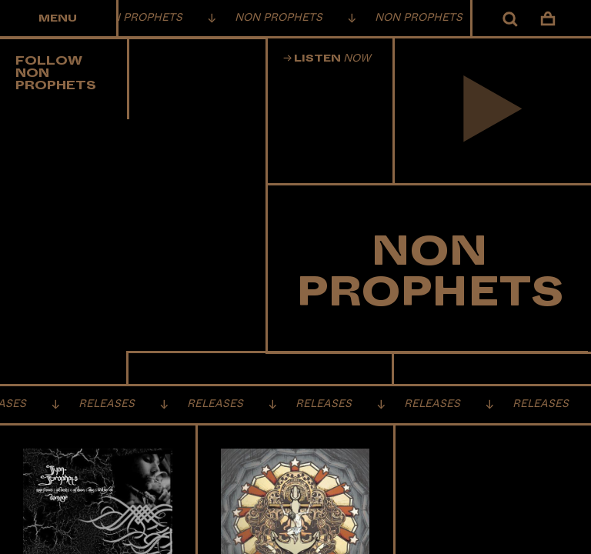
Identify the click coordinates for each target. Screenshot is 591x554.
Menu (57, 18)
